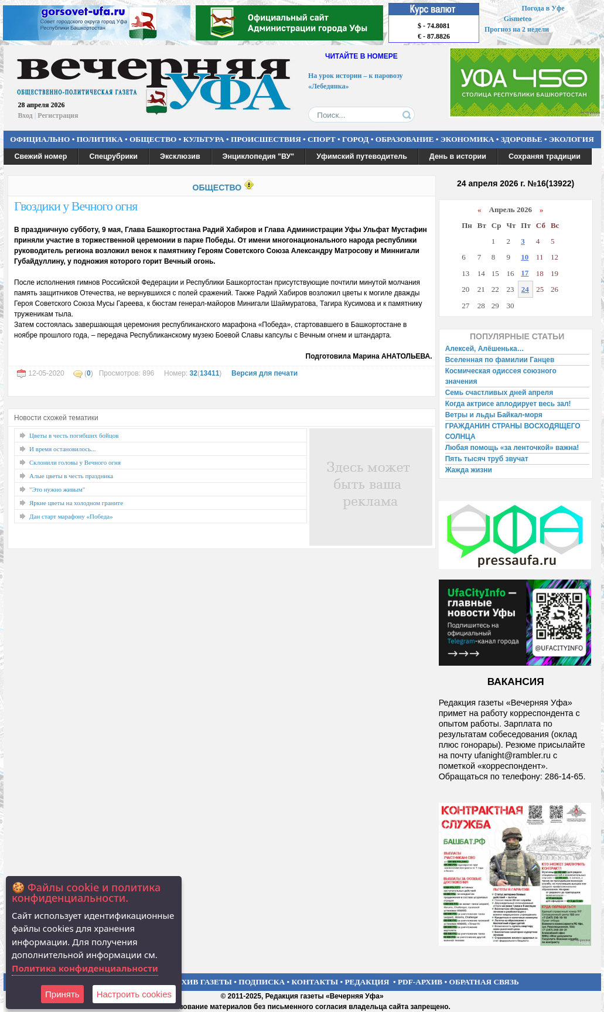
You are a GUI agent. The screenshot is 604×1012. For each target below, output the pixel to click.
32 (193, 373)
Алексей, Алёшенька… (484, 349)
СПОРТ (322, 139)
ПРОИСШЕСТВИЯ (266, 139)
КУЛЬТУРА (203, 139)
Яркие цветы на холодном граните (76, 502)
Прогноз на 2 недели (516, 29)
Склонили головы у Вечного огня (75, 462)
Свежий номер (41, 156)
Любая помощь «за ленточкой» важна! (512, 448)
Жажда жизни (468, 470)
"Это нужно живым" (57, 489)
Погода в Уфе (542, 8)
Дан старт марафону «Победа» (71, 516)
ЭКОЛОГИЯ (571, 139)
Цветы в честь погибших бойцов (74, 435)
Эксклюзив (180, 156)
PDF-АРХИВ (420, 981)
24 (525, 289)
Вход (25, 115)
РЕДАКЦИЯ (366, 981)
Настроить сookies (134, 994)
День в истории (457, 156)
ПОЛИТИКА (100, 139)
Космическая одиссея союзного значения (501, 376)
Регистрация (57, 115)
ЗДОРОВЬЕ (521, 139)
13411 (209, 373)
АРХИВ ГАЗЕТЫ (201, 981)
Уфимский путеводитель (361, 156)
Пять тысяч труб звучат (486, 459)
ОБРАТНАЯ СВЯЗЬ (484, 981)
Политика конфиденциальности (85, 968)
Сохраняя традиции (545, 156)
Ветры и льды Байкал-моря (493, 415)
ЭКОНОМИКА (467, 139)
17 (524, 272)
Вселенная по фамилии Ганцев (500, 360)
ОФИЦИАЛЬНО (40, 139)
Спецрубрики (113, 156)
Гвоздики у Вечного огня (75, 206)
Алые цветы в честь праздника (71, 475)
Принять (62, 994)
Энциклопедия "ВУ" (259, 156)
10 (524, 257)
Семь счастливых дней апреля (499, 393)
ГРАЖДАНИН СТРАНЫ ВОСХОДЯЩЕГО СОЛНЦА (513, 431)
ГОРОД (355, 139)
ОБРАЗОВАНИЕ (405, 139)
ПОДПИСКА (261, 981)
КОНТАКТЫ (315, 981)
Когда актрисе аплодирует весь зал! (508, 404)
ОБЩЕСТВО (152, 139)
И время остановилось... (62, 448)
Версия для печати (264, 373)
